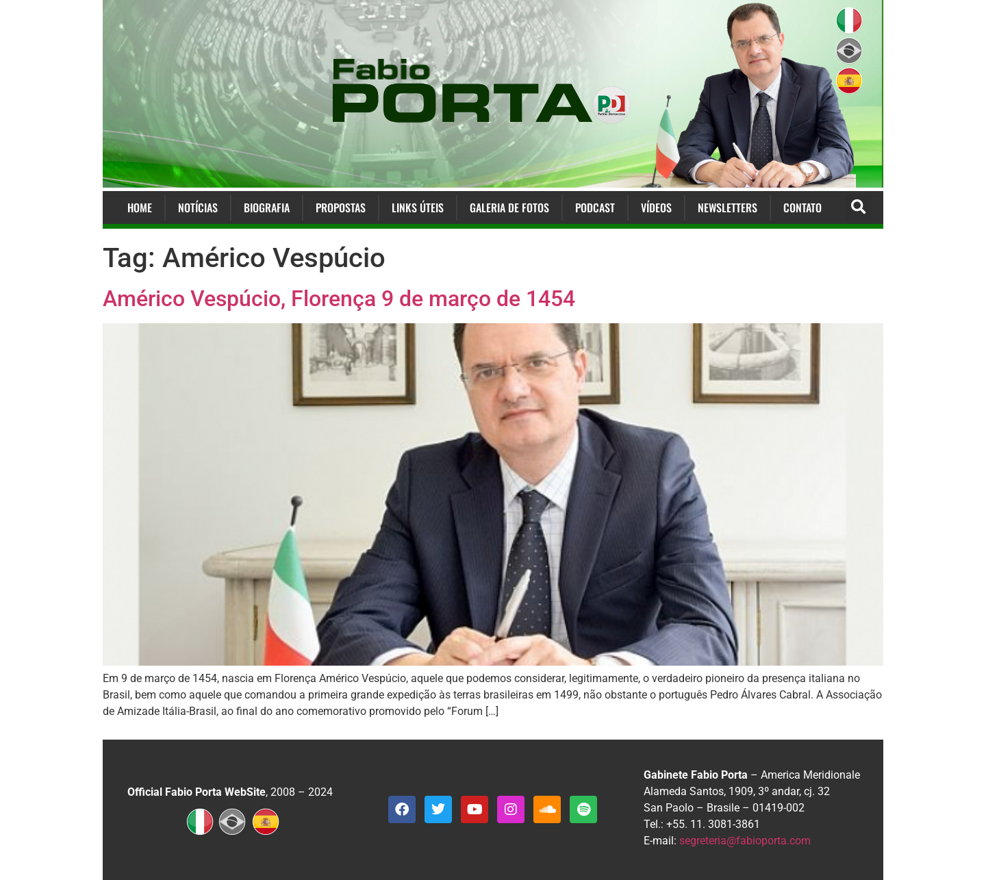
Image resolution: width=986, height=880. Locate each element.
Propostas (341, 207)
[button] (858, 207)
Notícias (198, 207)
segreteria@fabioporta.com (745, 840)
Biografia (267, 207)
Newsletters (727, 207)
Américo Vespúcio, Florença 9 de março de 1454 (339, 299)
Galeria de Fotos (509, 207)
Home (139, 207)
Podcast (595, 207)
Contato (802, 207)
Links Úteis (418, 207)
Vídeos (656, 207)
